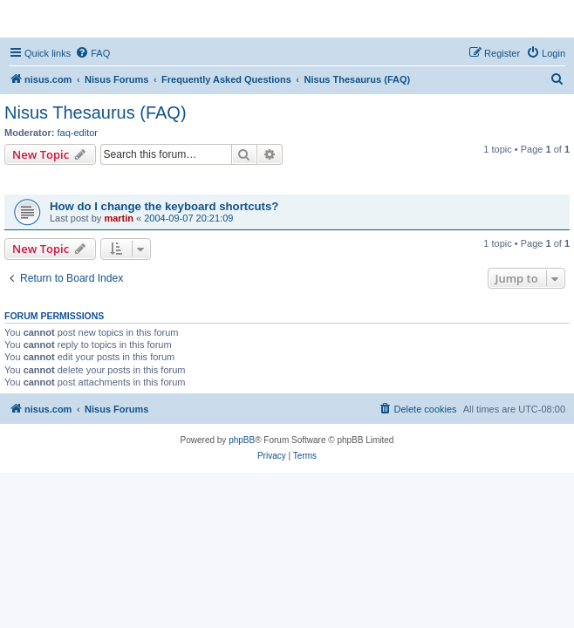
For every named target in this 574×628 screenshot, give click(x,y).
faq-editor (78, 132)
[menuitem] (92, 53)
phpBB (242, 440)
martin (118, 218)
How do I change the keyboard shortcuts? (164, 206)
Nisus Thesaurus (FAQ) (95, 112)
